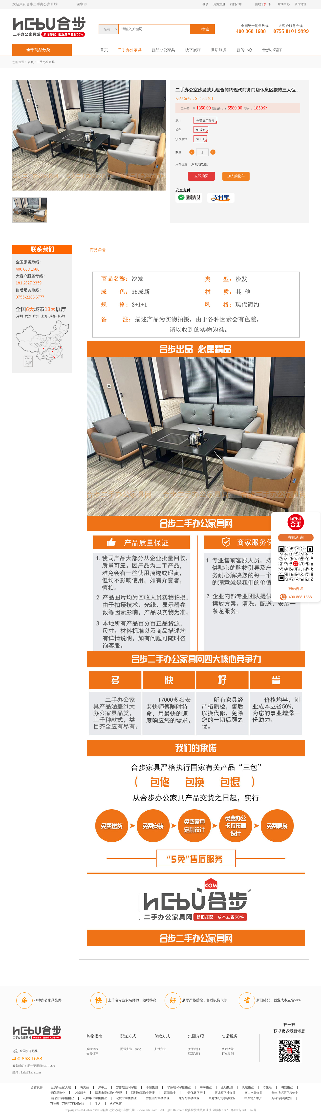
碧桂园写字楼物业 (158, 1098)
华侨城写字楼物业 (179, 1087)
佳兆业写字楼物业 (62, 1098)
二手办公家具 (130, 50)
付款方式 (162, 1036)
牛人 (98, 1103)
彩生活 (267, 1087)
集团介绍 (196, 1036)
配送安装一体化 (130, 1049)
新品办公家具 (163, 50)
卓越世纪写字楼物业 (222, 1098)
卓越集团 (152, 1087)
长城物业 (248, 1087)
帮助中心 (284, 4)
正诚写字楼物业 (225, 1092)
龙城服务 (80, 1092)
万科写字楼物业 (281, 1098)
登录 (205, 4)
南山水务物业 (253, 1092)
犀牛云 (102, 1087)
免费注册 (219, 4)
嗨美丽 (84, 1087)
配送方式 (128, 1036)
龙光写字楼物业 (189, 1098)
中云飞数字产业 (195, 1092)
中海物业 (206, 1087)
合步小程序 (272, 50)
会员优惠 (92, 1053)
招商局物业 (57, 1092)
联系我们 (194, 1053)
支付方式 (160, 1049)
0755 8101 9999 (291, 31)
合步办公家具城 (60, 1087)
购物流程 (92, 1049)
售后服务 (219, 50)
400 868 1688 (251, 31)
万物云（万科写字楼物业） (68, 1103)
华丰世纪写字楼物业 (285, 1092)
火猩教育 (116, 1103)
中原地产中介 (253, 1098)
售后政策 (228, 1049)
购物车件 (263, 4)
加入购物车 (236, 176)
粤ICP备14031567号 (243, 1110)
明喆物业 (287, 1087)
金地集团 (227, 1087)
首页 (104, 50)
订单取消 (228, 1053)
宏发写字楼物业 (126, 1098)
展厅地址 (300, 4)
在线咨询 (296, 537)
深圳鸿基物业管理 (143, 1092)
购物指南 (94, 1036)
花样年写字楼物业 (95, 1098)
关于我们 (194, 1049)
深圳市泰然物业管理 (108, 1092)
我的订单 (236, 4)
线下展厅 (193, 50)
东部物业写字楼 (126, 1087)
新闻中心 (244, 50)
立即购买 (201, 176)
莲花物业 (170, 1092)
